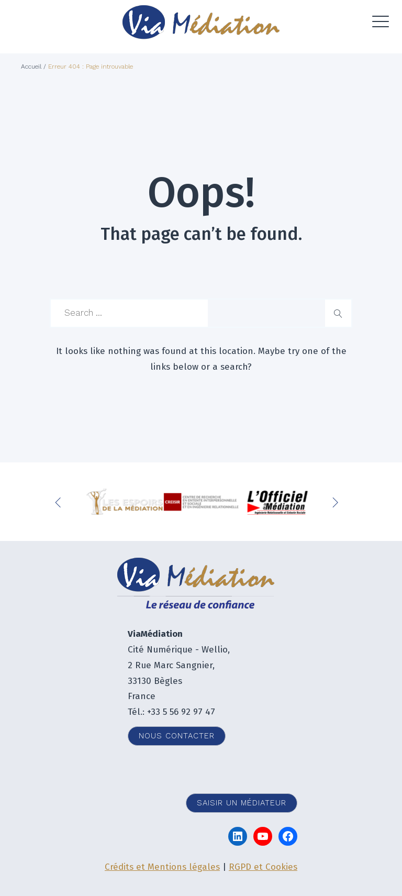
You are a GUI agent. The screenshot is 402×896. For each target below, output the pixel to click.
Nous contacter (177, 735)
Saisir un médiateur (241, 802)
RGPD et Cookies (263, 866)
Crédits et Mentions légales (162, 866)
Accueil (31, 66)
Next (336, 501)
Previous (60, 501)
